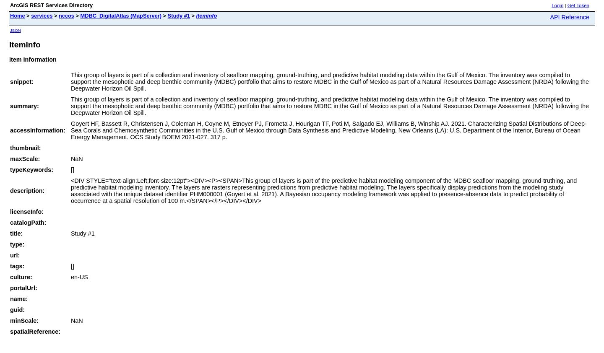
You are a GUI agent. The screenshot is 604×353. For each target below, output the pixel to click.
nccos (66, 16)
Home (17, 16)
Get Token (578, 5)
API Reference (569, 17)
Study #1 (179, 16)
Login (557, 5)
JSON (15, 30)
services (41, 16)
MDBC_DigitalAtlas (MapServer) (121, 16)
